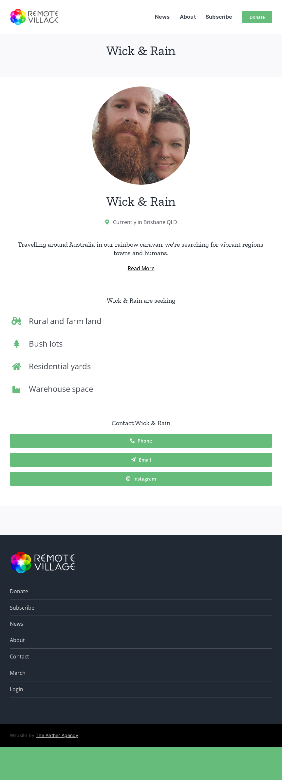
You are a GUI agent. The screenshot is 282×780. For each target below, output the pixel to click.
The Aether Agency (57, 735)
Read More (141, 268)
